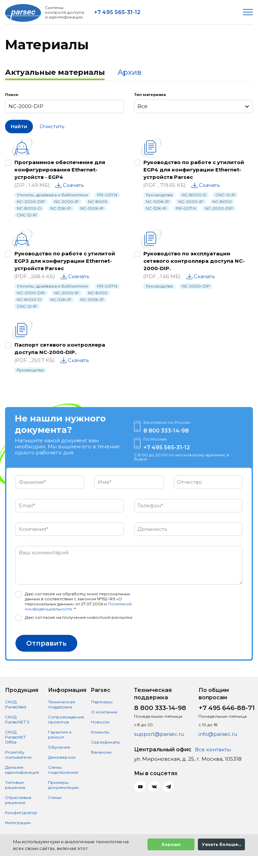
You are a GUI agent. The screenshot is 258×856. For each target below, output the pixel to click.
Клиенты (100, 732)
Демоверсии (62, 757)
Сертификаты (105, 742)
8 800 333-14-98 (166, 430)
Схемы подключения (63, 770)
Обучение (59, 747)
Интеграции (18, 822)
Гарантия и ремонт (60, 734)
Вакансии (101, 752)
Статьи (54, 797)
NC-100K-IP (92, 208)
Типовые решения (15, 785)
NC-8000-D (29, 208)
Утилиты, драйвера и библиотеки (52, 194)
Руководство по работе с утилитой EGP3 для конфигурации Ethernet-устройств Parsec (64, 260)
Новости (100, 721)
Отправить (46, 643)
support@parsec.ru (159, 734)
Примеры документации (63, 785)
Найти (19, 126)
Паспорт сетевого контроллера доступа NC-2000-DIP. (59, 348)
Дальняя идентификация (22, 770)
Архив (129, 72)
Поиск (11, 94)
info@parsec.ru (218, 734)
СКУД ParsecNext (16, 704)
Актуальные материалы (55, 72)
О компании (104, 711)
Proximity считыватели (18, 755)
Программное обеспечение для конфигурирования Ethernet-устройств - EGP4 (59, 169)
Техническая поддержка (61, 704)
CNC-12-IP (27, 214)
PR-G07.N (107, 194)
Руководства (159, 194)
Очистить (52, 126)
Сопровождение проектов (66, 719)
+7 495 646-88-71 (227, 708)
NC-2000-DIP (31, 201)
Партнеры (102, 701)
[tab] (55, 73)
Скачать (73, 185)
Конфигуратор (21, 812)
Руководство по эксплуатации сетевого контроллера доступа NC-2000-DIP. (194, 260)
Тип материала (150, 94)
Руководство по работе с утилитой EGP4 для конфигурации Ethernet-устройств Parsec (193, 169)
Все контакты (213, 749)
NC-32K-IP (60, 208)
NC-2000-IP (66, 201)
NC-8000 (98, 201)
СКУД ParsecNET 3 (17, 719)
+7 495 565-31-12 (117, 12)
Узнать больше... (221, 844)
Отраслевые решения (18, 800)
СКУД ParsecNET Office (15, 737)
